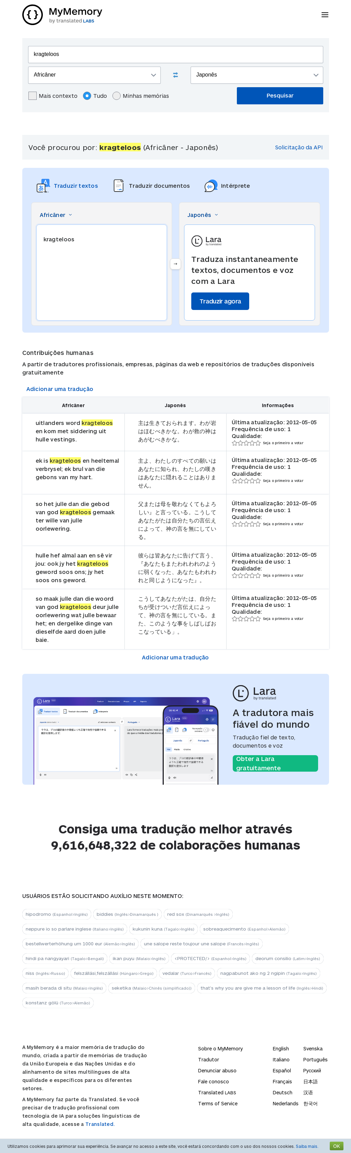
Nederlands (286, 1103)
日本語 (310, 1081)
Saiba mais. (307, 1146)
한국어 (310, 1103)
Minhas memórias (140, 96)
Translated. (100, 1124)
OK (336, 1146)
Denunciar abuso (217, 1070)
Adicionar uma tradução (60, 388)
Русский (312, 1070)
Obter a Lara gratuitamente (258, 763)
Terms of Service (218, 1103)
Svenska (313, 1048)
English (281, 1048)
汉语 (308, 1092)
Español (282, 1070)
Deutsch (282, 1092)
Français (282, 1081)
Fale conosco (213, 1081)
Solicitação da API (299, 147)
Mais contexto (52, 96)
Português (315, 1059)
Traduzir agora (220, 301)
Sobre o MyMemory (220, 1048)
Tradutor (208, 1059)
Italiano (281, 1059)
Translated (217, 1092)
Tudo (95, 96)
